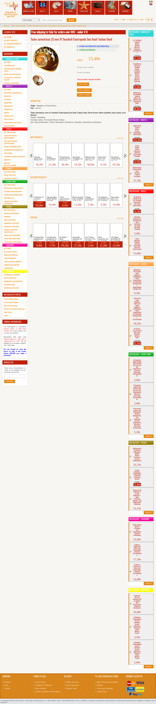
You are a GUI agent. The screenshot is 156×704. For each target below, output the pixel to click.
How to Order (40, 682)
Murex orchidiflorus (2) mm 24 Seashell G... (51, 158)
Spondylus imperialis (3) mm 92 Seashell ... (77, 238)
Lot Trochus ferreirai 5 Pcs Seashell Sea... (90, 238)
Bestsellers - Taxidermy (139, 519)
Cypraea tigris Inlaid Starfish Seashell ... (52, 198)
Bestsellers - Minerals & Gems (139, 33)
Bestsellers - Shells (137, 191)
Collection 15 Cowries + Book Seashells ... (39, 198)
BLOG (142, 19)
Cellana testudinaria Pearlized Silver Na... (89, 198)
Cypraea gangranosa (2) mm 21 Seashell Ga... (39, 158)
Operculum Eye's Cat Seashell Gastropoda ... (103, 158)
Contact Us (133, 19)
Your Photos (8, 312)
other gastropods (18, 25)
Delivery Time (71, 688)
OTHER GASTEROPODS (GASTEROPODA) (94, 46)
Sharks (70, 6)
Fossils (98, 6)
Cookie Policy (102, 691)
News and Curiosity (10, 305)
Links (6, 315)
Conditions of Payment (43, 685)
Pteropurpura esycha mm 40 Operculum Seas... (65, 158)
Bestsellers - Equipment (139, 590)
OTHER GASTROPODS (87, 50)
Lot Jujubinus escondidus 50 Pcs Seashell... (103, 198)
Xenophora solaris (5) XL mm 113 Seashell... (116, 158)
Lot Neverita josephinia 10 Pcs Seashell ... (52, 238)
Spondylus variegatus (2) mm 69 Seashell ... (78, 158)
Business (7, 682)
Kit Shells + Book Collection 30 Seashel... (64, 238)
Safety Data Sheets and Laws (14, 308)
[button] (32, 155)
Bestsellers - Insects (138, 120)
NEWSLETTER (8, 362)
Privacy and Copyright (105, 688)
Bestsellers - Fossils (138, 443)
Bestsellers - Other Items (140, 354)
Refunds (100, 685)
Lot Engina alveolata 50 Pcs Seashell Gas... (115, 238)
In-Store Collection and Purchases (47, 691)
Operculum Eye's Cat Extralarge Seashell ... (115, 198)
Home (123, 19)
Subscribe (9, 381)
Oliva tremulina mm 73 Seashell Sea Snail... (103, 238)
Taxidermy (111, 6)
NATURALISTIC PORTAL (12, 294)
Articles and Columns (11, 302)
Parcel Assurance (72, 685)
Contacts (7, 688)
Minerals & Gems (28, 6)
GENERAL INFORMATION (12, 322)
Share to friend (84, 94)
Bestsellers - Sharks (138, 264)
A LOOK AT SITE (9, 32)
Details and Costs (72, 682)
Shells (56, 6)
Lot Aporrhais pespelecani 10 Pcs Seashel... (39, 238)
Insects (42, 6)
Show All (120, 138)
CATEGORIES (8, 54)
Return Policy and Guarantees (107, 682)
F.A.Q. (6, 685)
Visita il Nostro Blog (11, 299)
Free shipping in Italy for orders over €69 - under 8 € (59, 32)
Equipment (125, 6)
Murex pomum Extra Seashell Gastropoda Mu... (78, 198)
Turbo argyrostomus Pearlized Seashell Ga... (65, 198)
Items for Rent (40, 688)
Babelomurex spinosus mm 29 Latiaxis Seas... (90, 158)
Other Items (84, 6)
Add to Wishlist (84, 90)
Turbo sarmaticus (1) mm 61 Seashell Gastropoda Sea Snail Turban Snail (56, 25)
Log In (116, 19)
